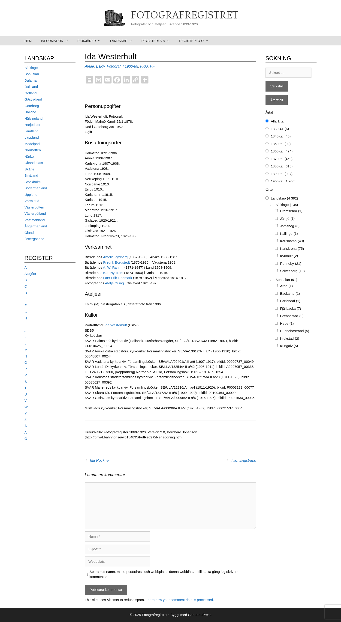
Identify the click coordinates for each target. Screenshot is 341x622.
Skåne (29, 169)
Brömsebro (291, 211)
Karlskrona (292, 248)
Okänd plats (33, 163)
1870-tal (282, 159)
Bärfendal (290, 301)
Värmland (31, 201)
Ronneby (290, 263)
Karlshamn (292, 241)
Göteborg (31, 106)
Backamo (290, 293)
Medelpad (32, 144)
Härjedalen (32, 125)
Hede (287, 323)
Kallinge (289, 233)
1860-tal (282, 151)
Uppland (30, 194)
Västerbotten (34, 207)
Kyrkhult (289, 256)
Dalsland (31, 87)
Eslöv (100, 66)
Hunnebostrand (294, 331)
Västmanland (34, 220)
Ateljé (89, 66)
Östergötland (34, 239)
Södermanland (35, 188)
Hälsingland (33, 118)
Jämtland (31, 131)
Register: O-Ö (196, 40)
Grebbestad (292, 316)
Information (57, 40)
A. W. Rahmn (113, 267)
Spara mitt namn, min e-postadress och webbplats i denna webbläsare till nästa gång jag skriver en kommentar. (165, 574)
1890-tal (282, 174)
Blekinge (31, 68)
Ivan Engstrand (243, 460)
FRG (144, 66)
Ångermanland (35, 226)
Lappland (31, 137)
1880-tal (282, 166)
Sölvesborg (292, 271)
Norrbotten (32, 150)
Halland (30, 112)
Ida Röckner (100, 460)
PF (152, 66)
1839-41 (280, 129)
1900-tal (131, 66)
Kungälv (289, 346)
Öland (29, 233)
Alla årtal (277, 121)
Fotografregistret (184, 15)
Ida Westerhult (116, 325)
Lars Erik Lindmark (117, 278)
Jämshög (289, 226)
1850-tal (281, 144)
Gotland (30, 93)
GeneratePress (199, 615)
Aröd (286, 286)
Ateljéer (30, 274)
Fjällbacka (290, 308)
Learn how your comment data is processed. (180, 600)
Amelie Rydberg (115, 257)
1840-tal (281, 136)
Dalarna (30, 80)
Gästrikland (33, 99)
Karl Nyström (113, 273)
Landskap (123, 40)
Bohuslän (31, 74)
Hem (28, 41)
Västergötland (35, 213)
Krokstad (289, 338)
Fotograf (114, 66)
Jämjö (287, 218)
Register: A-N (158, 40)
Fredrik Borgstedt (116, 262)
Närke (29, 156)
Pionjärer (91, 40)
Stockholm (32, 182)
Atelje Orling (114, 283)
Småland (31, 175)
